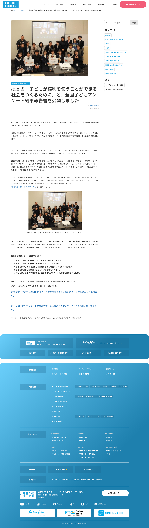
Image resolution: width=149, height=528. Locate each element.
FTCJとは (46, 4)
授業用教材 (89, 396)
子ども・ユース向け (61, 401)
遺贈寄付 (109, 440)
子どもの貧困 (123, 386)
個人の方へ (33, 353)
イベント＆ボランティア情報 (114, 39)
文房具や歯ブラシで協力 (86, 457)
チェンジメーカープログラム (61, 391)
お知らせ (101, 4)
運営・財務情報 (84, 374)
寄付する (133, 4)
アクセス (42, 498)
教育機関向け (59, 396)
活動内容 (73, 4)
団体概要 (59, 4)
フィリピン (80, 416)
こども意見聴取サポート (59, 406)
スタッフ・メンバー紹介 (59, 374)
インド (90, 416)
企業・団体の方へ (116, 353)
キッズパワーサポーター (59, 437)
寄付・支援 (87, 4)
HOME (14, 10)
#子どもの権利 (94, 105)
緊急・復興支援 (57, 421)
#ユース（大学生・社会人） (116, 89)
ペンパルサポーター (58, 440)
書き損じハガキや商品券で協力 (88, 451)
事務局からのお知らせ (112, 61)
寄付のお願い (109, 69)
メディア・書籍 (110, 374)
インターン (109, 454)
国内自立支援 (56, 411)
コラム (107, 44)
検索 (134, 22)
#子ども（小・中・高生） (116, 85)
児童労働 (113, 386)
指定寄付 (82, 440)
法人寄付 (109, 437)
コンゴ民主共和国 (108, 416)
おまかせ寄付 (83, 437)
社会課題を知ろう (110, 74)
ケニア (97, 416)
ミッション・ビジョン (86, 369)
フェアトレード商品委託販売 (61, 454)
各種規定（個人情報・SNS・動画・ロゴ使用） (88, 480)
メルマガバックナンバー (112, 56)
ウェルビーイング (82, 386)
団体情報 (55, 369)
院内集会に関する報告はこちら (24, 186)
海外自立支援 (56, 416)
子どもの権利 (96, 386)
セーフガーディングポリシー (61, 480)
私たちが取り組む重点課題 (60, 386)
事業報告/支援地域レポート (113, 65)
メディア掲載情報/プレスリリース (115, 52)
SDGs (105, 386)
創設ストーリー (111, 369)
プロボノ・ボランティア (113, 451)
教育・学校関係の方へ (61, 353)
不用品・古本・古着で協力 (87, 454)
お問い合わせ (113, 493)
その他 (107, 48)
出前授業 (80, 396)
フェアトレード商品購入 (59, 451)
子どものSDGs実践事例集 (104, 396)
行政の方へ (89, 353)
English (108, 35)
